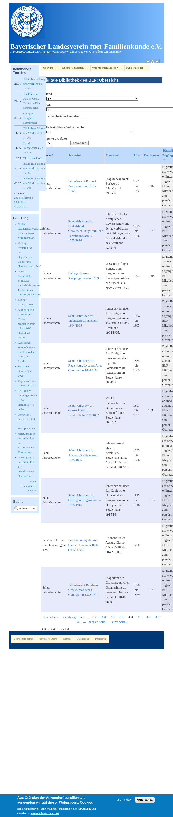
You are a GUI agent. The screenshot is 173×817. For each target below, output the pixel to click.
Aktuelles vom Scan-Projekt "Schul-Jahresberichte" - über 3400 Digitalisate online (26, 323)
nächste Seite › (97, 621)
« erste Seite (51, 617)
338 (77, 621)
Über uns (49, 68)
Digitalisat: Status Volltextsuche (62, 127)
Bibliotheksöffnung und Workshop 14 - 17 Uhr (34, 83)
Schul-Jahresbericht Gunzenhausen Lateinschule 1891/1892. (84, 410)
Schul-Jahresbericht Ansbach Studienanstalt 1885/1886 (83, 455)
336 (148, 617)
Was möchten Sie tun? (106, 68)
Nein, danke (145, 799)
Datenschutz (83, 638)
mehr (33, 481)
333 (121, 617)
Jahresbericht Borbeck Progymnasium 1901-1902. (82, 185)
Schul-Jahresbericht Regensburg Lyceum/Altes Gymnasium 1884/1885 (85, 365)
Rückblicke (20, 202)
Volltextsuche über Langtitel (60, 116)
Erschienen (151, 155)
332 (112, 617)
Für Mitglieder (135, 68)
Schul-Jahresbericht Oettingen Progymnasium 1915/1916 (84, 500)
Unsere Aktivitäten (74, 68)
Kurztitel (75, 155)
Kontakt (67, 638)
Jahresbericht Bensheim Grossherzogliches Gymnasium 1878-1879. (83, 589)
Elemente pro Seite (54, 138)
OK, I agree (124, 799)
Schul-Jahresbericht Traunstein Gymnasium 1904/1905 (83, 320)
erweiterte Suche (48, 638)
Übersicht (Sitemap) (24, 638)
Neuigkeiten (21, 206)
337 (157, 617)
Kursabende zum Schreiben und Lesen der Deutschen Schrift (26, 352)
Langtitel (112, 155)
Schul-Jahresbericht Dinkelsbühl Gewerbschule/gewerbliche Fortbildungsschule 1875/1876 (85, 231)
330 (94, 617)
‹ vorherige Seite (73, 617)
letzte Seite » (119, 621)
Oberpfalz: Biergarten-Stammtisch (30, 118)
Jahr (136, 155)
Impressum (100, 638)
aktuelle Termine (23, 197)
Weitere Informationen (45, 813)
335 (139, 617)
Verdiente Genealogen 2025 (24, 371)
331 (103, 617)
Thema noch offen (33, 158)
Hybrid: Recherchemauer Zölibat (33, 148)
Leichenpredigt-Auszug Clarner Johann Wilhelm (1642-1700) (83, 544)
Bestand (46, 93)
